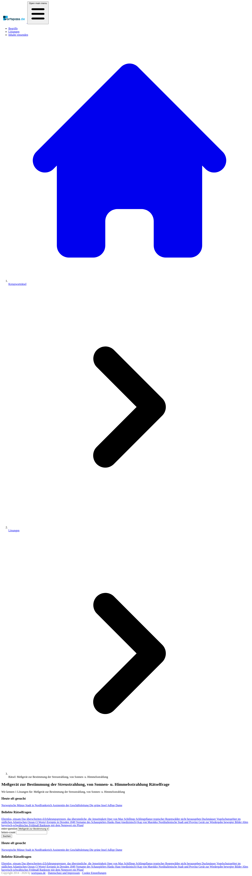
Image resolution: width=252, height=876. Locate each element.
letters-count (8, 832)
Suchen (7, 836)
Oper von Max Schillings (121, 818)
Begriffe (13, 28)
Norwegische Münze (13, 805)
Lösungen (13, 31)
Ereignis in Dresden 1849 (61, 822)
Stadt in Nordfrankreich (38, 805)
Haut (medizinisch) (126, 822)
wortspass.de (38, 872)
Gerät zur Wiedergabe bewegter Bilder (220, 822)
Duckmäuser (209, 818)
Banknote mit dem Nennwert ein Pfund (61, 825)
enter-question (9, 828)
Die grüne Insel (98, 805)
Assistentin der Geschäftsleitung (70, 805)
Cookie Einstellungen (94, 872)
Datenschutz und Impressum (64, 872)
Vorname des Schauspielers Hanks (95, 822)
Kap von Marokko (148, 822)
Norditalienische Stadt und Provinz (178, 822)
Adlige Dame (114, 805)
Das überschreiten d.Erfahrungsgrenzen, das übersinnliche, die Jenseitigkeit (64, 818)
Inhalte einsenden (18, 34)
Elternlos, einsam (11, 818)
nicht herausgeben (191, 818)
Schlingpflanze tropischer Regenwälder (158, 818)
